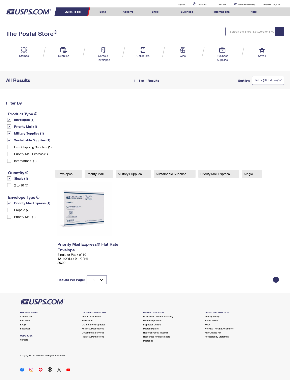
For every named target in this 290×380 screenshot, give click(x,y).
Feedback (25, 328)
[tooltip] (35, 113)
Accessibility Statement (217, 336)
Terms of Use (211, 320)
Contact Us (26, 316)
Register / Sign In (271, 4)
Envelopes (65, 174)
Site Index (25, 320)
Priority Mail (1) (25, 126)
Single (249, 174)
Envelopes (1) (24, 119)
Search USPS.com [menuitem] (273, 11)
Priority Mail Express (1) (31, 154)
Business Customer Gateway (158, 316)
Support (222, 4)
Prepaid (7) (21, 210)
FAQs (23, 324)
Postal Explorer (151, 328)
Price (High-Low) (266, 80)
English (177, 4)
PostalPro (148, 340)
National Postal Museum (156, 332)
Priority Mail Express (215, 174)
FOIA (207, 324)
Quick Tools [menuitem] (73, 11)
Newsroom (87, 320)
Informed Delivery (246, 4)
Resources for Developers (156, 336)
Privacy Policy (212, 316)
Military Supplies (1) (29, 133)
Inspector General (152, 324)
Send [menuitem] (102, 11)
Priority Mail (96, 174)
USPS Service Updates (93, 324)
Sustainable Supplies (171, 174)
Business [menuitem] (187, 11)
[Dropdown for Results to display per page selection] (97, 279)
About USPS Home (91, 316)
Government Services (93, 332)
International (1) (25, 161)
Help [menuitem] (254, 11)
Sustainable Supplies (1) (32, 140)
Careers (24, 339)
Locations (201, 4)
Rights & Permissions (93, 336)
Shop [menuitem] (155, 11)
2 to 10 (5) (21, 185)
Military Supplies (130, 174)
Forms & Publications (93, 328)
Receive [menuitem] (128, 11)
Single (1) (21, 178)
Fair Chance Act (213, 332)
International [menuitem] (221, 11)
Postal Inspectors (152, 320)
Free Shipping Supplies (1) (33, 147)
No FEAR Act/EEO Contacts (219, 328)
